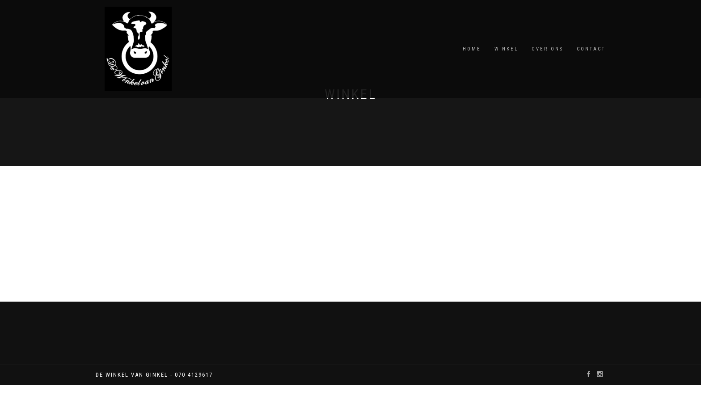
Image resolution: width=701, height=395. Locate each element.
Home (472, 49)
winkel (506, 49)
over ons (547, 49)
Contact (591, 49)
